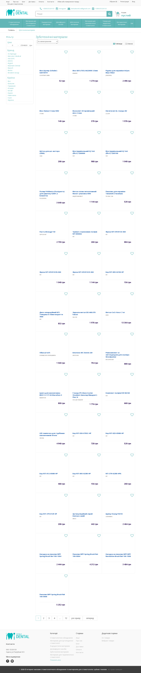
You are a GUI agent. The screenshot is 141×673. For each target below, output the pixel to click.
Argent (10, 63)
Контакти (50, 2)
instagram (61, 9)
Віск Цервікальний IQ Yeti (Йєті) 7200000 (84, 152)
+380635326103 (47, 9)
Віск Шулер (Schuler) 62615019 (48, 71)
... (60, 618)
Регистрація (124, 1)
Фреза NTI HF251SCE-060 (83, 272)
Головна (11, 30)
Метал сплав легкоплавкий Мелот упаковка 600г (84, 192)
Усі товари (106, 638)
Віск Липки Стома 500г (49, 111)
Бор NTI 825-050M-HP (115, 433)
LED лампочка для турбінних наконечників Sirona (52, 434)
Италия (10, 88)
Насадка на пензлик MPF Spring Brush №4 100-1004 (50, 555)
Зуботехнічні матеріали (74, 23)
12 (66, 618)
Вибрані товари (108, 641)
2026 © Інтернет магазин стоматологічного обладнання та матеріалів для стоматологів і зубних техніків (64, 669)
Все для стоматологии (15, 4)
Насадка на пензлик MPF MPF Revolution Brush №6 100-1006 (118, 555)
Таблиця (117, 44)
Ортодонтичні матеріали (122, 23)
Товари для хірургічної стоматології (106, 23)
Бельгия (11, 83)
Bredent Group (13, 73)
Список (129, 44)
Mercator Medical (14, 56)
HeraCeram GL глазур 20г (116, 111)
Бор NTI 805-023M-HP (82, 473)
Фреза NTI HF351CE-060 (116, 232)
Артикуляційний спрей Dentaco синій (83, 515)
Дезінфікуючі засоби (60, 23)
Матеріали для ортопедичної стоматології (31, 23)
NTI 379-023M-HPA (113, 473)
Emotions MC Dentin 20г (83, 353)
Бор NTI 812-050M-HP (49, 473)
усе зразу (75, 618)
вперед (90, 618)
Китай (10, 90)
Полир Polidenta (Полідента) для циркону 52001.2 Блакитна (52, 193)
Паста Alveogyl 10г (48, 232)
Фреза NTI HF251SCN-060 (50, 272)
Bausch (10, 68)
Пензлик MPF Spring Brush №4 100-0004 (85, 555)
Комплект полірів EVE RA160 (118, 393)
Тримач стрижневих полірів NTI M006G (85, 233)
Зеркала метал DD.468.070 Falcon (84, 313)
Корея (10, 93)
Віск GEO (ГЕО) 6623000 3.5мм (85, 70)
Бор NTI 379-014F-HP (48, 514)
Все (9, 81)
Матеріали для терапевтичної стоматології (90, 23)
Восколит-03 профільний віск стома (84, 112)
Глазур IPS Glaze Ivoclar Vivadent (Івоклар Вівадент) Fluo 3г (85, 395)
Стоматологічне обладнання (14, 23)
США (10, 98)
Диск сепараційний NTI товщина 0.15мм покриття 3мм (51, 314)
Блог (23, 2)
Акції (7, 2)
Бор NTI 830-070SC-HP (82, 433)
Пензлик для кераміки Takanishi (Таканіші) (115, 192)
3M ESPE (11, 58)
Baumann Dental (14, 65)
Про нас (16, 2)
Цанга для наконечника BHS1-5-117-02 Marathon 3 (51, 394)
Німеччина (12, 95)
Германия (11, 86)
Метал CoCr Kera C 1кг (115, 312)
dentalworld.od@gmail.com (79, 9)
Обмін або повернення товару (68, 2)
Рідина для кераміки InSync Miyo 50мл (118, 71)
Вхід (133, 1)
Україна (11, 100)
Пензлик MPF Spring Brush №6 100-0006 (52, 595)
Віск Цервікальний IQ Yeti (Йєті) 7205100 (117, 152)
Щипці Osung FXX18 (114, 514)
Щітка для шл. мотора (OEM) (49, 152)
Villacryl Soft (45, 353)
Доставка (32, 2)
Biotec (10, 70)
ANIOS (10, 61)
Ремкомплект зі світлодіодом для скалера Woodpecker (117, 355)
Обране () (113, 1)
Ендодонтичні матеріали (47, 23)
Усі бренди (12, 54)
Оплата (41, 2)
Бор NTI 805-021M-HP (115, 272)
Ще (132, 23)
